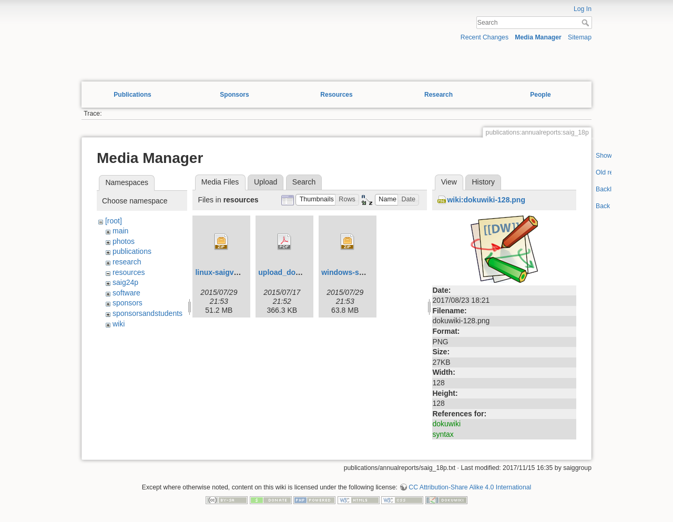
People (540, 94)
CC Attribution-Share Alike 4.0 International (470, 487)
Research (438, 94)
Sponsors (234, 94)
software (126, 293)
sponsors (127, 303)
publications (132, 251)
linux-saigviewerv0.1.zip (237, 272)
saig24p (125, 282)
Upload (265, 182)
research (127, 262)
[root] (113, 221)
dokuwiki (446, 423)
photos (124, 241)
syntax (442, 434)
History (483, 182)
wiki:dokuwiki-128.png (486, 200)
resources (129, 272)
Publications (132, 94)
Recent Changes (484, 37)
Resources (336, 94)
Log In (583, 9)
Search (587, 22)
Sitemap (580, 37)
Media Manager (538, 37)
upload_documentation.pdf (305, 272)
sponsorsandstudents (147, 313)
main (120, 231)
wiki (119, 324)
